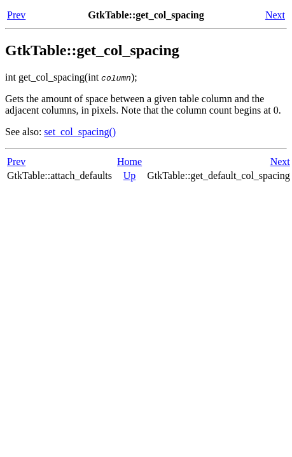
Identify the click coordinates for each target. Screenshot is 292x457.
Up (129, 175)
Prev (16, 15)
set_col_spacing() (80, 131)
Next (275, 15)
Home (129, 161)
